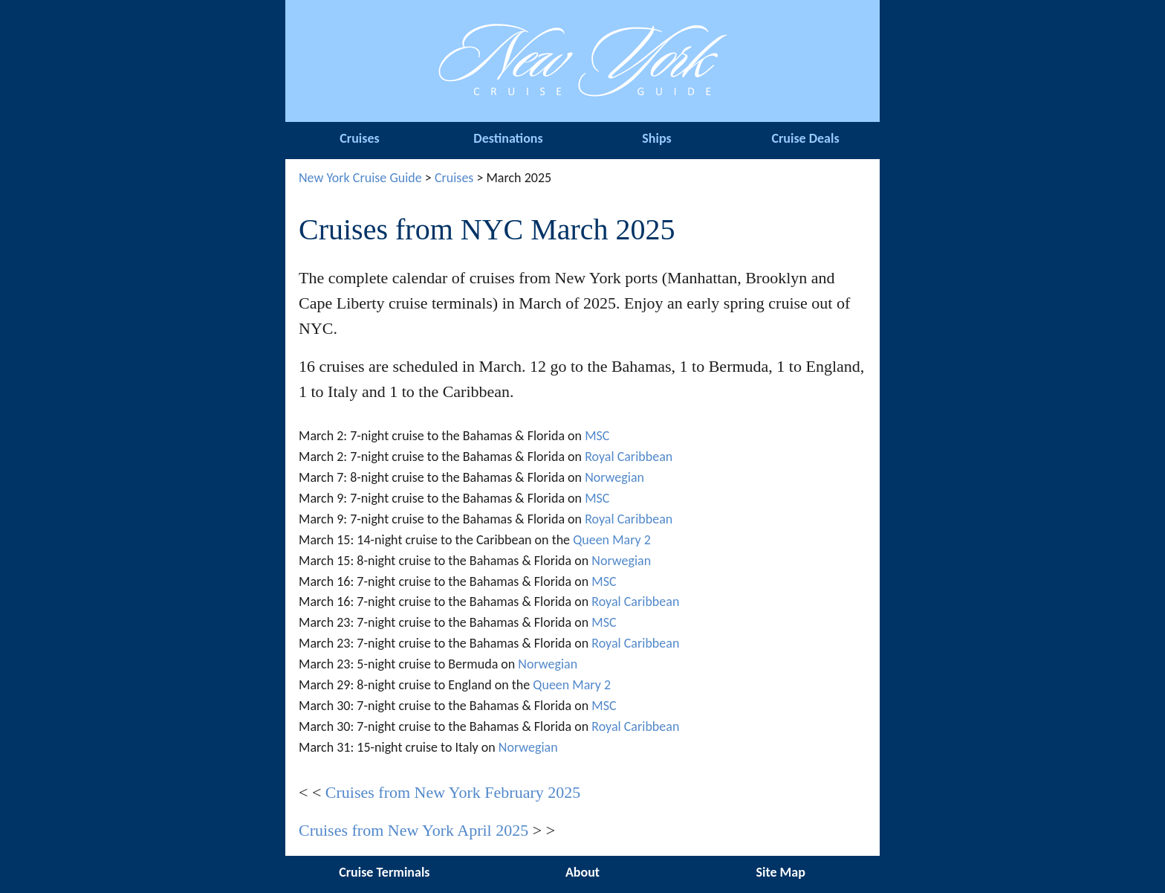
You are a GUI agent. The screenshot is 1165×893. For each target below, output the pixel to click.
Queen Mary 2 (612, 540)
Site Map (780, 872)
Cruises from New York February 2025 (452, 792)
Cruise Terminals (384, 872)
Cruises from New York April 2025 (413, 830)
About (582, 872)
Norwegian (614, 477)
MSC (597, 436)
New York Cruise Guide (360, 178)
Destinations (507, 138)
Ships (656, 138)
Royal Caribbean (628, 456)
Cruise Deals (805, 138)
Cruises (359, 138)
